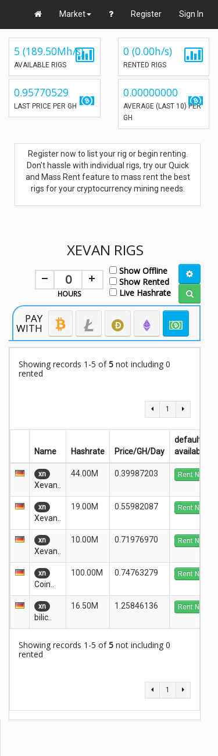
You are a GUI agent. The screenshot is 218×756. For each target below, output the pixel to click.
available (190, 451)
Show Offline (138, 270)
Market (75, 14)
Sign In (191, 14)
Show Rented (139, 281)
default (190, 439)
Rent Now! (194, 475)
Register (146, 14)
